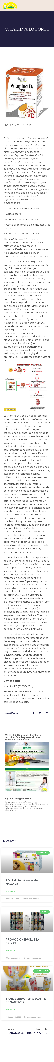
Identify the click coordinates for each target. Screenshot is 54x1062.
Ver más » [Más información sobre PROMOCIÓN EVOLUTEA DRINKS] (10, 950)
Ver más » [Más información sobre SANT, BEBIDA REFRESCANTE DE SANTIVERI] (10, 1009)
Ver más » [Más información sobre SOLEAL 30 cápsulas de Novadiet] (10, 891)
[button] (39, 6)
